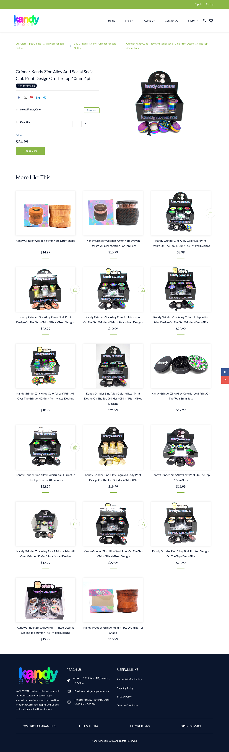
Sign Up (209, 4)
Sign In (198, 4)
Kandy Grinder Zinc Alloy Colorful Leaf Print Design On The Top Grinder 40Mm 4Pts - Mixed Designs (113, 399)
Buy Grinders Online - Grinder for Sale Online (95, 46)
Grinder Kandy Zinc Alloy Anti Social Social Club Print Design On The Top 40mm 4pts (167, 46)
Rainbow (92, 110)
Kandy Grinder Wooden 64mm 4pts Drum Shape (45, 241)
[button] (129, 679)
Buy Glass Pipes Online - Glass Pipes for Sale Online (40, 46)
